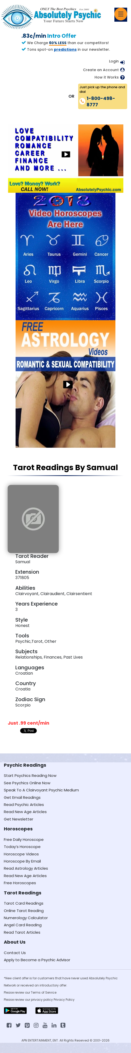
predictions (65, 49)
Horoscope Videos (21, 854)
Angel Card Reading (23, 925)
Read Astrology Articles (26, 868)
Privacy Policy (64, 999)
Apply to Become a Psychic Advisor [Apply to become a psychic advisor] (37, 959)
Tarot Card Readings (23, 903)
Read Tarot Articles (22, 932)
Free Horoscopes (20, 882)
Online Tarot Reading (24, 910)
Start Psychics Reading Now (30, 775)
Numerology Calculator (26, 917)
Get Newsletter (18, 819)
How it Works (106, 77)
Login (114, 61)
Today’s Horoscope (22, 846)
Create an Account (101, 70)
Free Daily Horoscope (24, 839)
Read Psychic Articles (24, 804)
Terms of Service (43, 992)
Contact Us (15, 952)
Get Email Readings (22, 797)
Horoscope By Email (22, 861)
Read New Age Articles (25, 811)
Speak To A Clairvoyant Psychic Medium (41, 790)
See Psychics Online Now (27, 783)
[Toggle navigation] (120, 14)
